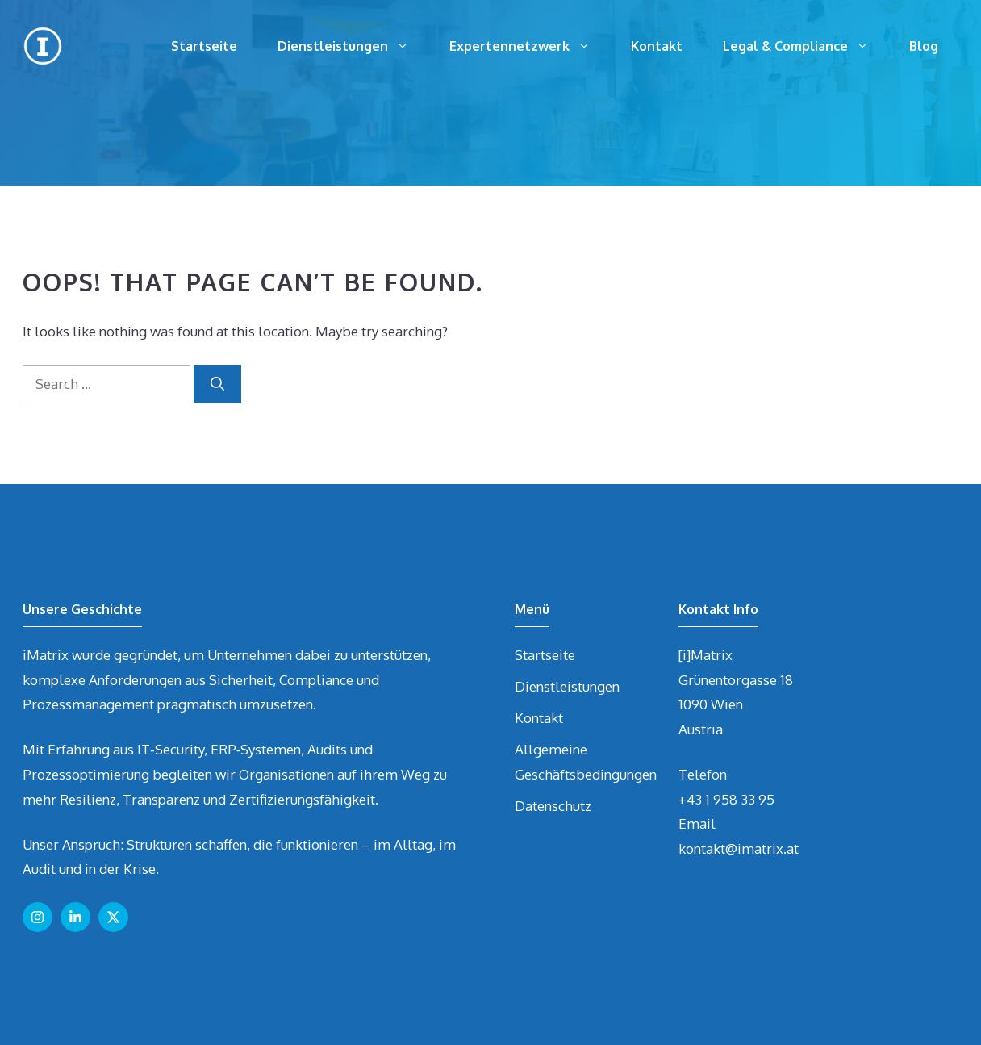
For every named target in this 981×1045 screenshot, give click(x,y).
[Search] (217, 384)
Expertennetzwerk (530, 46)
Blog (923, 46)
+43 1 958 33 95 (726, 799)
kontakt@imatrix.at (738, 848)
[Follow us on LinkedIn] (75, 917)
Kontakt (657, 46)
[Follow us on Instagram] (37, 917)
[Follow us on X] (113, 917)
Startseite (204, 46)
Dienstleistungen (353, 46)
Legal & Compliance (806, 46)
